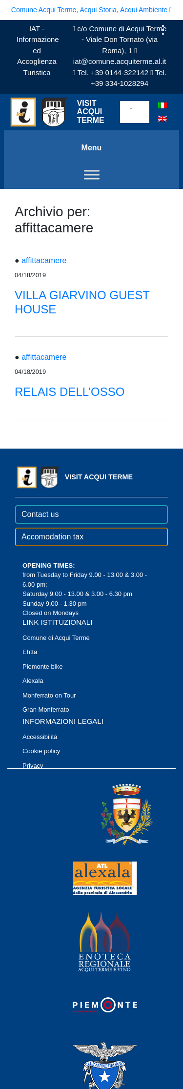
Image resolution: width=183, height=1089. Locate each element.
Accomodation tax (52, 537)
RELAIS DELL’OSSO (69, 391)
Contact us (40, 514)
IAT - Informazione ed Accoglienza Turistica (38, 50)
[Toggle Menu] (92, 174)
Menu (91, 148)
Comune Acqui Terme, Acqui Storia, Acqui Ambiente (91, 10)
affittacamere (43, 260)
